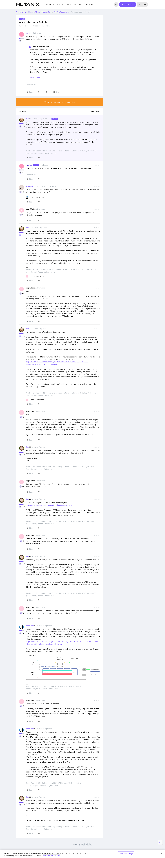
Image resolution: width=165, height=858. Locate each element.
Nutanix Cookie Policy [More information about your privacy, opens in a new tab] (51, 855)
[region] (82, 854)
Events (60, 4)
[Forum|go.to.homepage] (28, 4)
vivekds (29, 33)
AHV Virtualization (61, 12)
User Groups (71, 4)
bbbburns (30, 626)
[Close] (161, 853)
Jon (27, 119)
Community (21, 12)
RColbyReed (31, 186)
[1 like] (35, 197)
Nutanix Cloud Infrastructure (40, 12)
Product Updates (86, 4)
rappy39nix (30, 209)
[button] (127, 4)
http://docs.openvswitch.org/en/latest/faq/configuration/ (49, 505)
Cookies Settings (126, 854)
